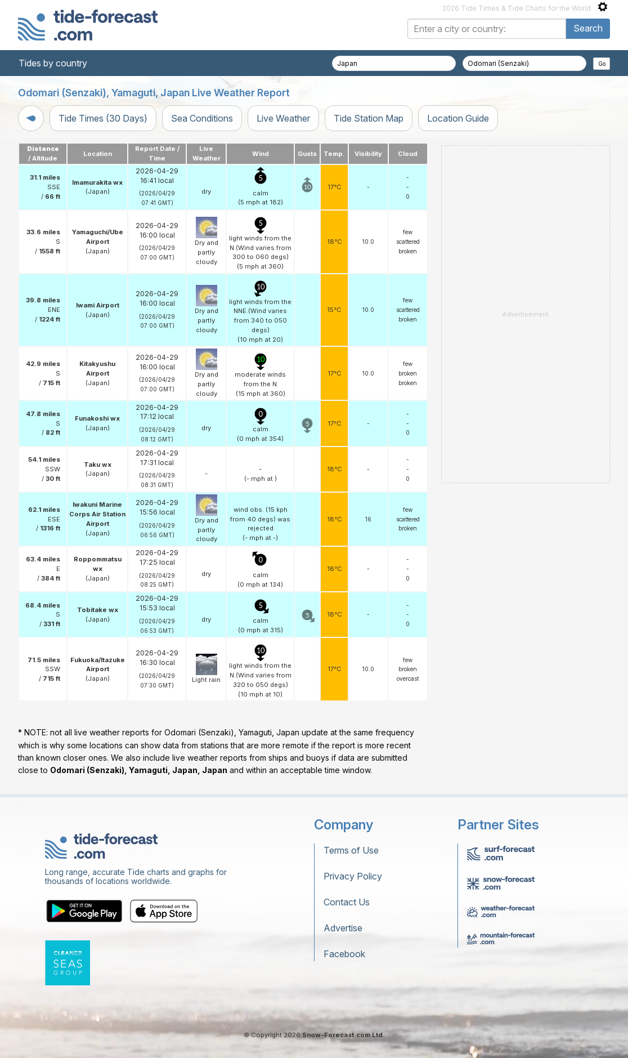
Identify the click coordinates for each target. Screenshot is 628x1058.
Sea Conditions (202, 118)
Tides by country (53, 63)
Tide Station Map (368, 118)
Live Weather (283, 118)
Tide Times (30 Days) (103, 118)
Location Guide (458, 118)
